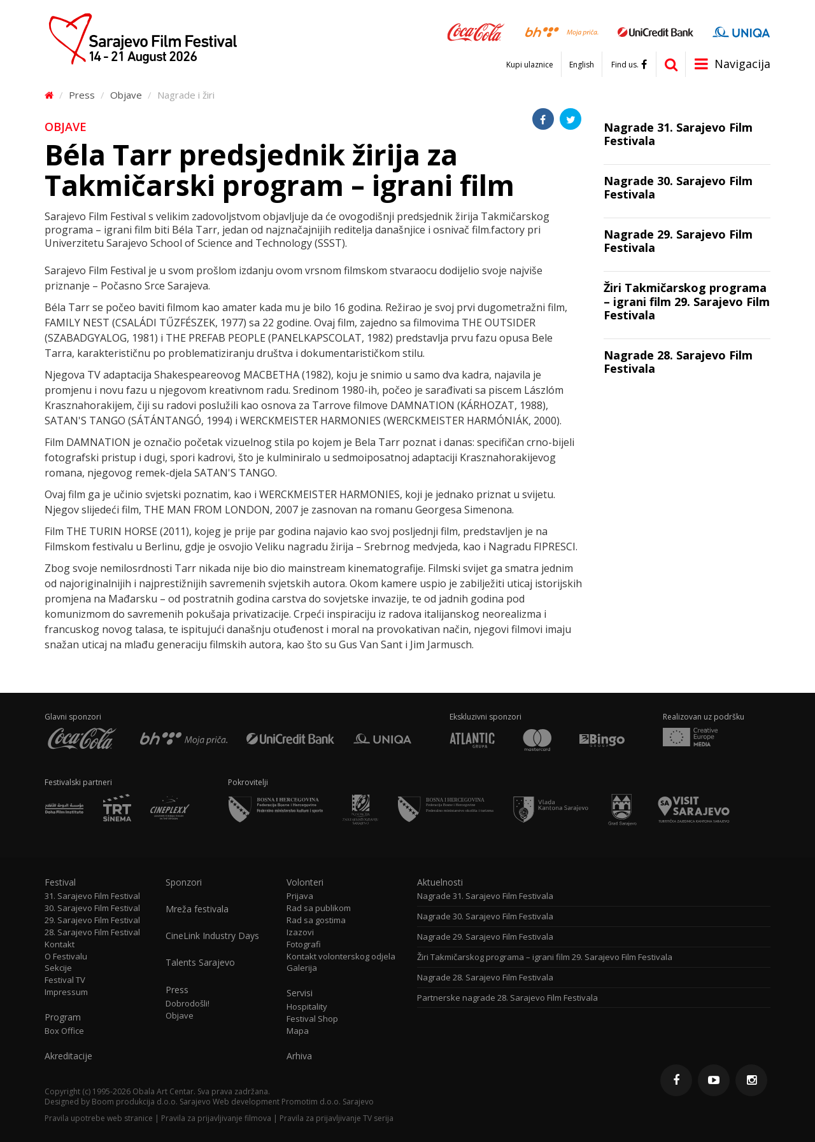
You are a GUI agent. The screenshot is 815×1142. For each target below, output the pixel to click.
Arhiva (299, 1056)
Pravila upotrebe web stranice (99, 1118)
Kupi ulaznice (529, 65)
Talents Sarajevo (200, 962)
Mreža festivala (197, 909)
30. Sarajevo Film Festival (92, 908)
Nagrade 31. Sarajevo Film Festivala (485, 896)
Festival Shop (312, 1018)
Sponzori (184, 882)
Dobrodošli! (187, 1003)
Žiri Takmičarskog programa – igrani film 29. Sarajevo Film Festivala (544, 957)
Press (82, 94)
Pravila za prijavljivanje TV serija (336, 1118)
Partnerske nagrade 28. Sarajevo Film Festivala (507, 997)
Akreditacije (68, 1056)
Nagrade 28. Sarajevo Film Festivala (485, 977)
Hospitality (307, 1006)
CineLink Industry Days (212, 936)
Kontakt (59, 944)
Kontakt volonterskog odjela (341, 956)
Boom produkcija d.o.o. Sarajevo (151, 1101)
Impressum (66, 992)
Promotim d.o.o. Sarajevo (327, 1101)
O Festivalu (66, 956)
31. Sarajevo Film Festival (92, 896)
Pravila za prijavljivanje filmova (216, 1118)
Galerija (302, 968)
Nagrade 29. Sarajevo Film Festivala (485, 936)
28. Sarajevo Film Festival (92, 932)
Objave (126, 94)
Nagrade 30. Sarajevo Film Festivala (485, 916)
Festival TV (65, 980)
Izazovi (300, 932)
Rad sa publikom (319, 908)
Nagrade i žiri (186, 94)
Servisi (300, 993)
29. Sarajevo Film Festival (92, 920)
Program (63, 1017)
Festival (60, 882)
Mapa (298, 1031)
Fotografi (304, 944)
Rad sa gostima (316, 920)
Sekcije (58, 968)
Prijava (300, 896)
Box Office (64, 1031)
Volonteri (305, 882)
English (581, 65)
